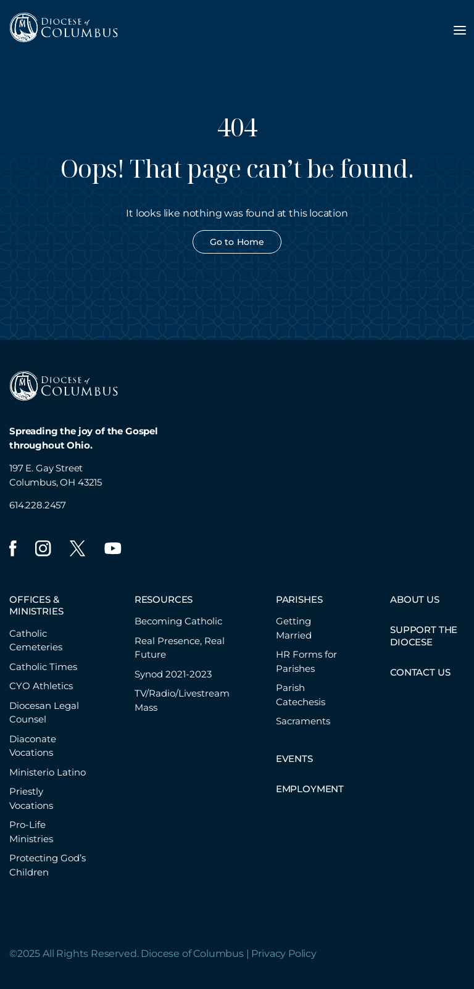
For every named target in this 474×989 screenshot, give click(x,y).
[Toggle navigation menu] (460, 30)
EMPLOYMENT (310, 789)
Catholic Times (43, 666)
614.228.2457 (37, 505)
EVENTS (294, 758)
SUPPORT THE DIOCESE (423, 636)
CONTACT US (420, 672)
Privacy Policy (284, 953)
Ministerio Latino (47, 772)
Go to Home (237, 241)
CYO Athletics (41, 686)
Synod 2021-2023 (173, 674)
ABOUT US (414, 599)
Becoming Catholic (178, 621)
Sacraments (303, 721)
